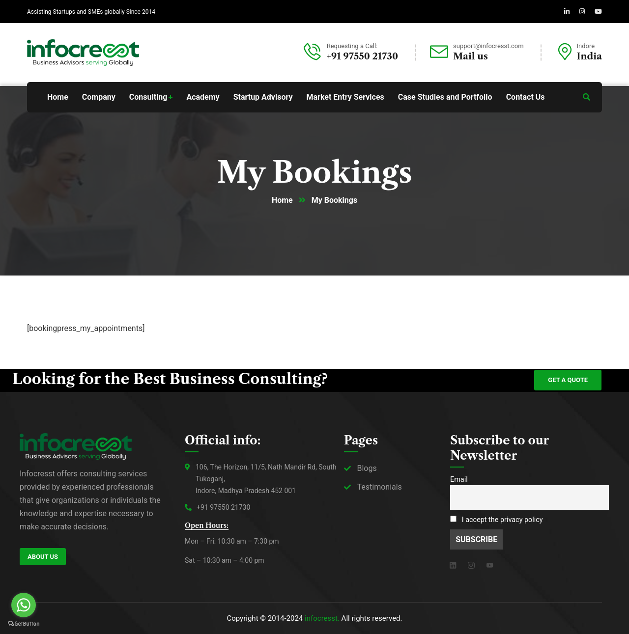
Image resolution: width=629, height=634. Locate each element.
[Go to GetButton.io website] (23, 624)
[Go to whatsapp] (23, 605)
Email (459, 479)
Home (282, 200)
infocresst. (322, 618)
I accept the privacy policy (496, 520)
